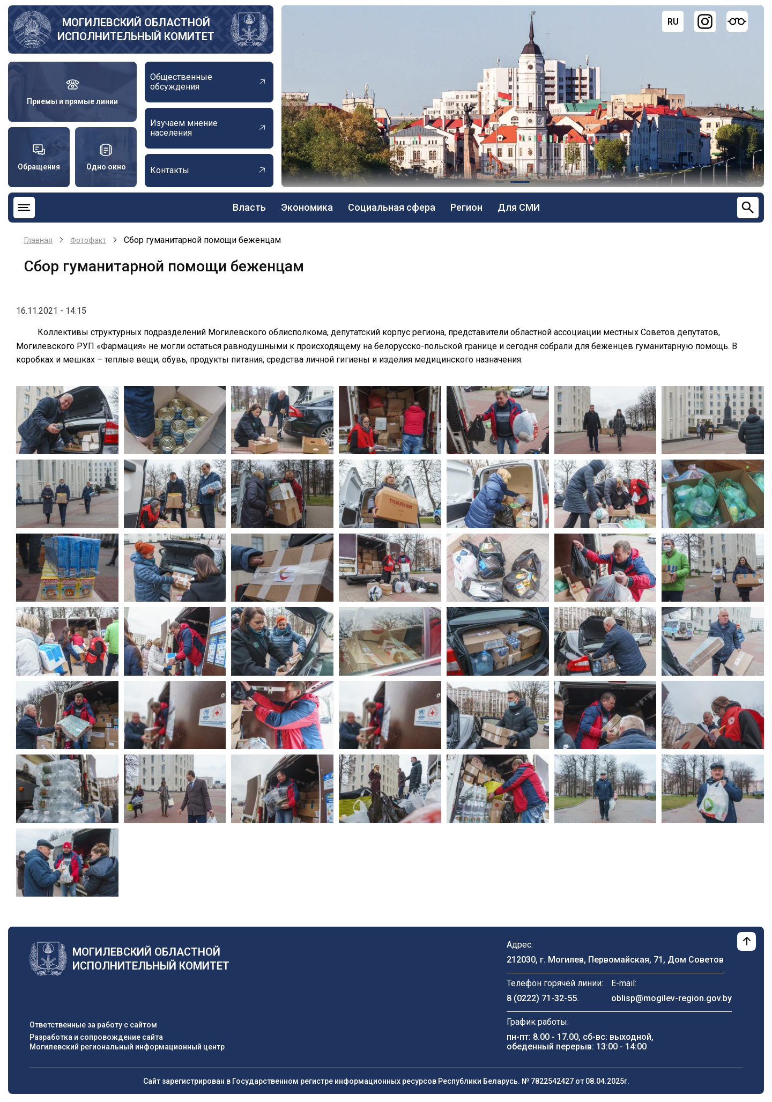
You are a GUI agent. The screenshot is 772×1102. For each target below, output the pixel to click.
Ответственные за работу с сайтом (93, 1024)
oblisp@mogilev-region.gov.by (671, 998)
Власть (249, 207)
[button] (67, 420)
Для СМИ (519, 207)
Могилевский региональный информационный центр (127, 1046)
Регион (466, 207)
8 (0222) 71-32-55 (542, 998)
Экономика (307, 207)
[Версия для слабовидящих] (737, 21)
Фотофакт (88, 240)
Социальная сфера (391, 207)
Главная (38, 240)
